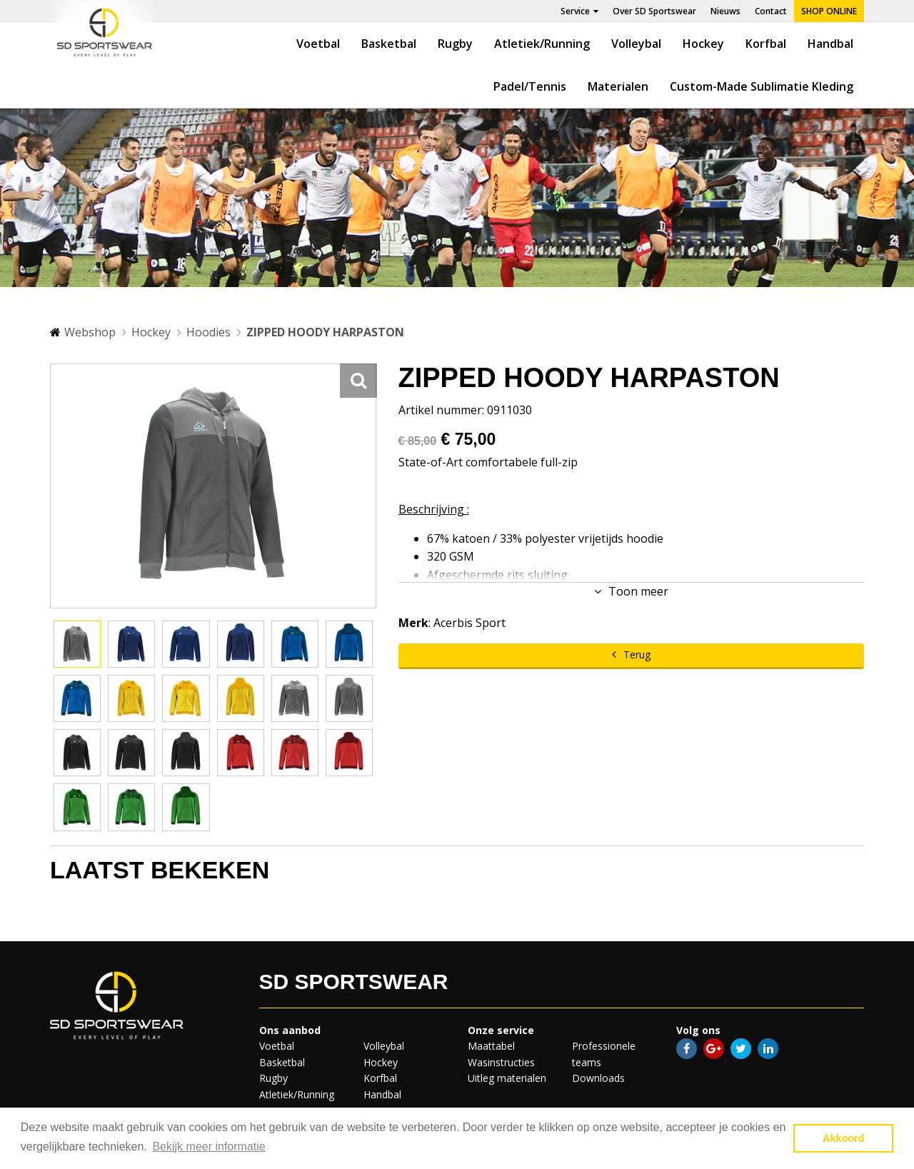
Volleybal (636, 43)
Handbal (830, 43)
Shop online (829, 11)
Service (579, 11)
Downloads (598, 1078)
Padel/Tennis (529, 86)
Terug (637, 654)
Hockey (703, 43)
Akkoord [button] (843, 1138)
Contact (771, 11)
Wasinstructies (501, 1062)
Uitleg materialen (507, 1078)
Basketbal (388, 43)
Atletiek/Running (542, 43)
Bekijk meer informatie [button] (208, 1146)
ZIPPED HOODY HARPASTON (325, 332)
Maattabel (491, 1046)
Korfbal (765, 43)
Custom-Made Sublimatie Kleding (761, 86)
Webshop (90, 332)
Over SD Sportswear (654, 11)
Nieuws (725, 11)
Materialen (618, 86)
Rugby (455, 43)
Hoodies (208, 332)
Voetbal (318, 43)
